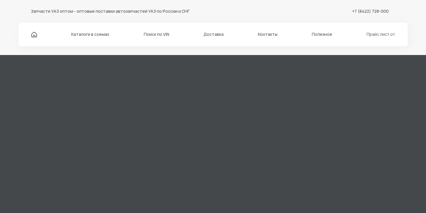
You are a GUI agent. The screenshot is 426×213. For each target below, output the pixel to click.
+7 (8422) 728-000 (370, 11)
